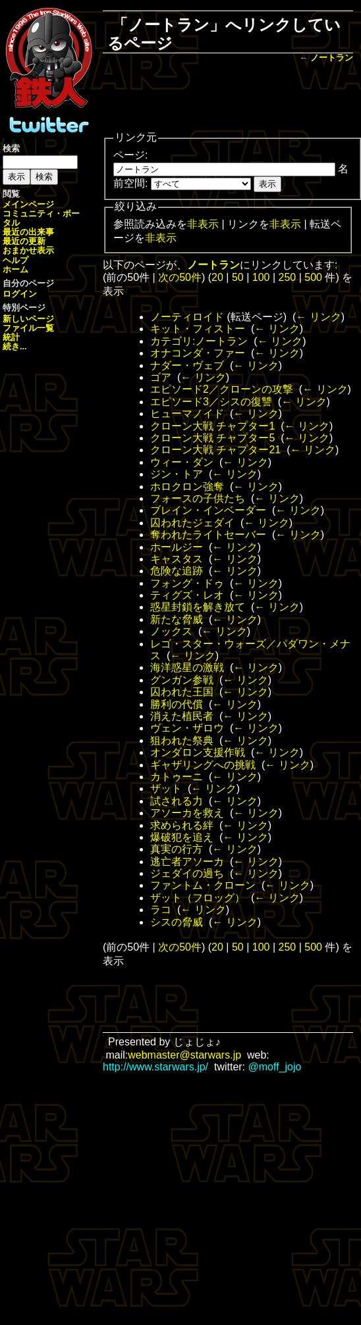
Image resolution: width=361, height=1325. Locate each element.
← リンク (318, 316)
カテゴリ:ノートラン (199, 341)
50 (238, 277)
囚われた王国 (181, 691)
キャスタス (176, 558)
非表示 (203, 224)
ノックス (171, 631)
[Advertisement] (228, 98)
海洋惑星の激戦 (187, 667)
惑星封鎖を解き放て (197, 606)
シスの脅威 (176, 922)
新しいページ (28, 319)
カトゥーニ (176, 776)
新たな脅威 (176, 619)
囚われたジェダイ (192, 522)
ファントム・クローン (203, 885)
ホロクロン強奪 (187, 486)
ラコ (160, 909)
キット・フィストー (197, 328)
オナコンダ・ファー (197, 353)
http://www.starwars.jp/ (155, 1066)
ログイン (20, 294)
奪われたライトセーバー (208, 534)
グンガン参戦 (181, 680)
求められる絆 (181, 825)
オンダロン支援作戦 (197, 752)
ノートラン (331, 58)
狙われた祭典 (181, 740)
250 (287, 277)
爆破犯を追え (181, 837)
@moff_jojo (275, 1066)
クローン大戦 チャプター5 (212, 437)
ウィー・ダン (181, 462)
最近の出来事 (28, 232)
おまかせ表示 (28, 250)
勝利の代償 (176, 704)
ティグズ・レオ (187, 595)
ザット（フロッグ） (197, 897)
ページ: (130, 155)
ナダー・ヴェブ (187, 365)
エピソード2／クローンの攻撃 (221, 389)
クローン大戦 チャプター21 (215, 449)
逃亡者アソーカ (187, 861)
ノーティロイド (187, 316)
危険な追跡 (176, 570)
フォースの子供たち (197, 498)
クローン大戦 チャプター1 (212, 426)
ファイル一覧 (28, 328)
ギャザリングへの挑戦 (203, 764)
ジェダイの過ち (187, 873)
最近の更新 (24, 241)
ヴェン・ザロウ (187, 728)
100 (261, 277)
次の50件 (180, 277)
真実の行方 (176, 849)
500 (313, 277)
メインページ (28, 204)
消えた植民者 (181, 716)
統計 (11, 337)
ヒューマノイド (187, 413)
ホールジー (176, 547)
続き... (15, 346)
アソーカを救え (187, 812)
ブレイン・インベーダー (208, 510)
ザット (166, 788)
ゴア (160, 377)
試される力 (176, 801)
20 (217, 277)
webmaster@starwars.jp (184, 1055)
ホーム (15, 269)
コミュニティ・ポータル (41, 218)
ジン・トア (176, 474)
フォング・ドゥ (187, 583)
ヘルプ (15, 260)
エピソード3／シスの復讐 (211, 401)
